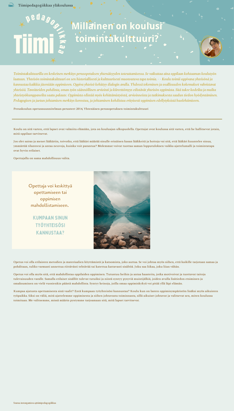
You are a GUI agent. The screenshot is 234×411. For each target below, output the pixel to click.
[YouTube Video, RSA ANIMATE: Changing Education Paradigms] (81, 352)
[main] (117, 32)
